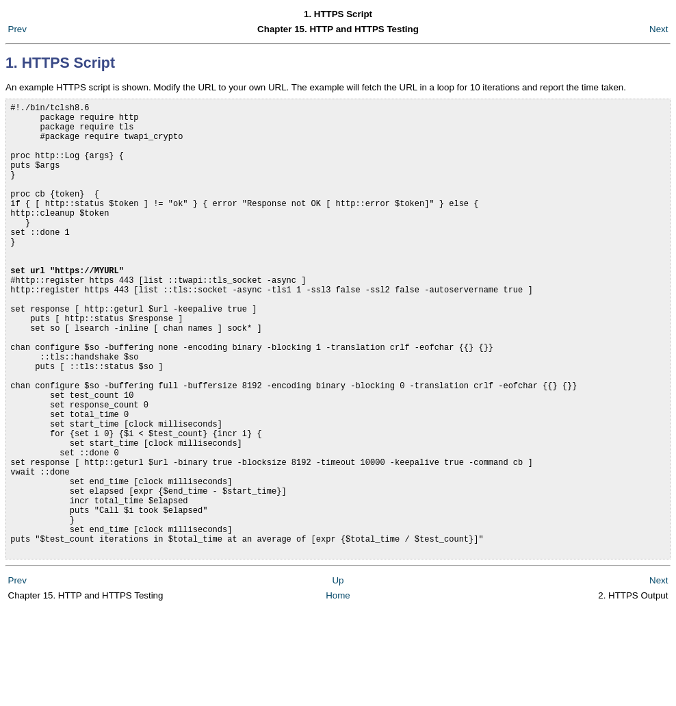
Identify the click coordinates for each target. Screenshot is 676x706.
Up (337, 677)
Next (658, 29)
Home (338, 692)
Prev (17, 29)
